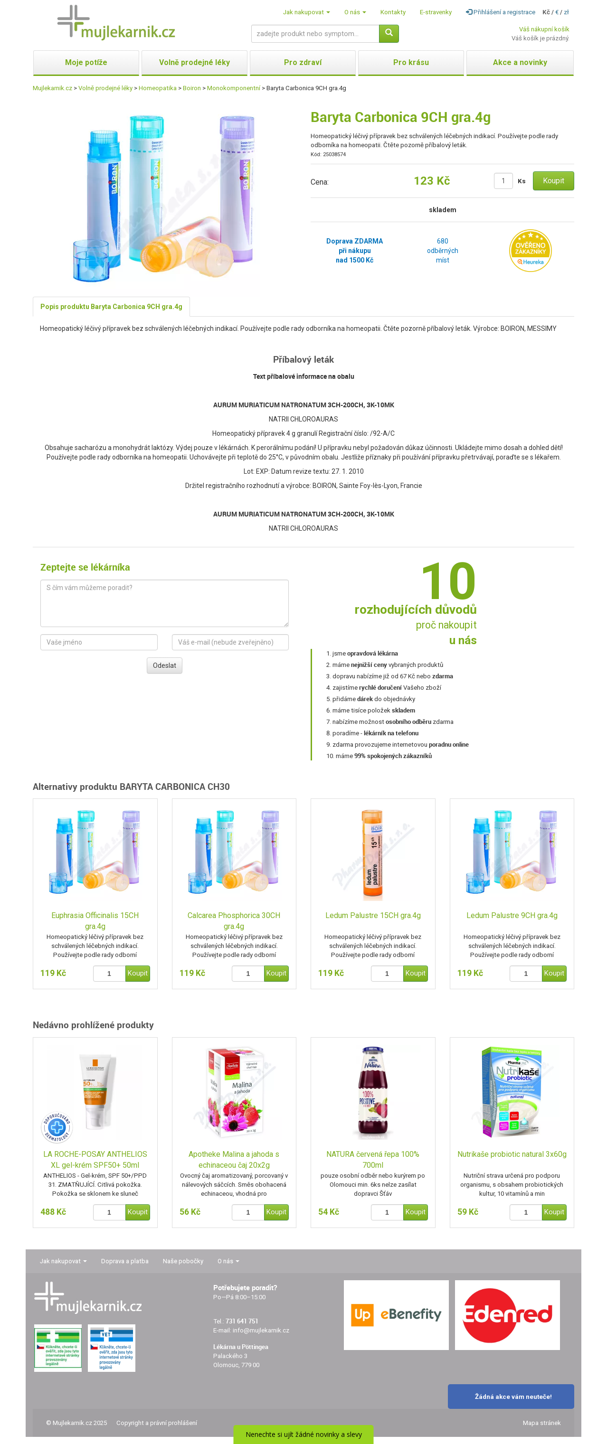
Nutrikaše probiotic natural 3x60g (512, 1154)
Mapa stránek (542, 1422)
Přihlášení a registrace (500, 12)
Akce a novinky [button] (520, 62)
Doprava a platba (125, 1261)
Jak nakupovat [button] (306, 12)
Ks (522, 181)
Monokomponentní (233, 88)
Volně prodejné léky (105, 88)
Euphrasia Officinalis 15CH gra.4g (95, 921)
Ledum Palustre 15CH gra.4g (373, 915)
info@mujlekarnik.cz (261, 1330)
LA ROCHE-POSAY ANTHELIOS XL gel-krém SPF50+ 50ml (95, 1160)
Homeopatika (158, 88)
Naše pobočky (183, 1261)
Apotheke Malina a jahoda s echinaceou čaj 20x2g (234, 1160)
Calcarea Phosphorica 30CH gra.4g (234, 921)
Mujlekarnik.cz (52, 88)
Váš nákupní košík (544, 29)
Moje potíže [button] (86, 62)
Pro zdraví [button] (303, 62)
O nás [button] (355, 12)
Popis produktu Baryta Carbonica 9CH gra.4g (111, 306)
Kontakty (393, 12)
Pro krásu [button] (411, 62)
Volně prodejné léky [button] (194, 62)
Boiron (192, 88)
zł (566, 12)
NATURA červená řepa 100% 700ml (372, 1160)
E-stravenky (436, 12)
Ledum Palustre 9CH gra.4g (512, 915)
